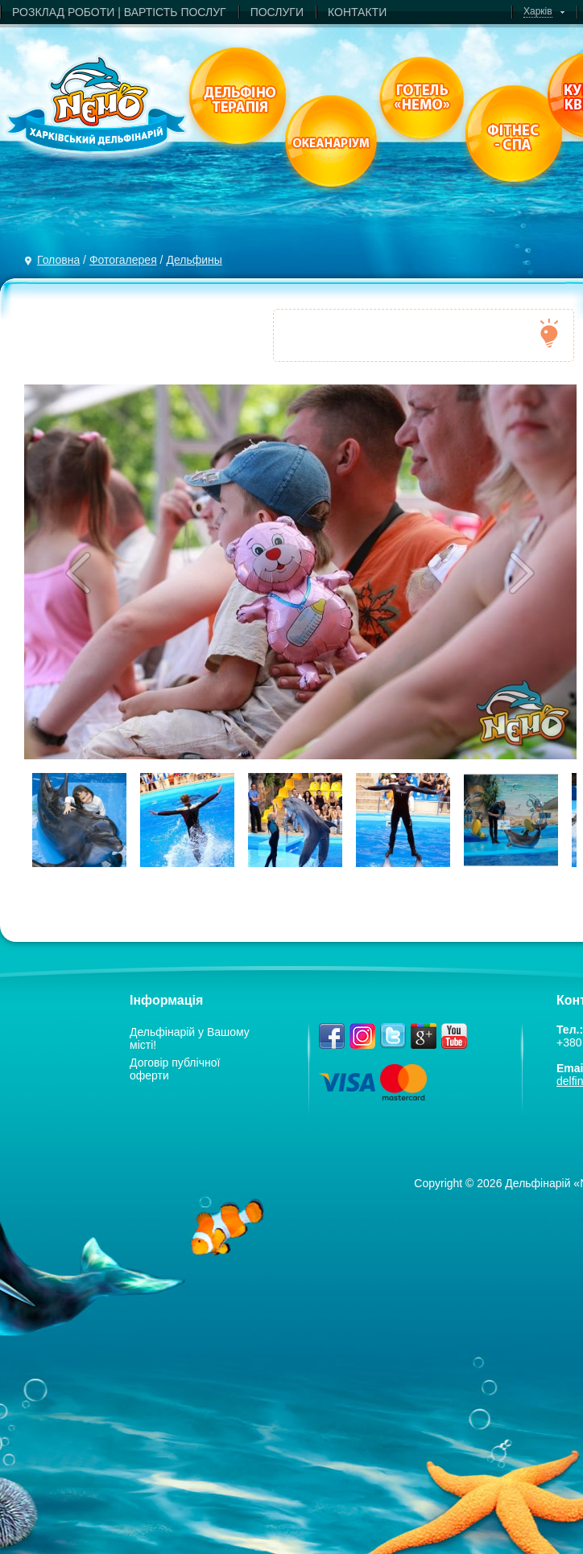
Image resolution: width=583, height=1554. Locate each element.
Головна (58, 259)
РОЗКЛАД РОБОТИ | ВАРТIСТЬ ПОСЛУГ (119, 12)
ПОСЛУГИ (277, 12)
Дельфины (193, 259)
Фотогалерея (123, 259)
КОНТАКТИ (357, 12)
